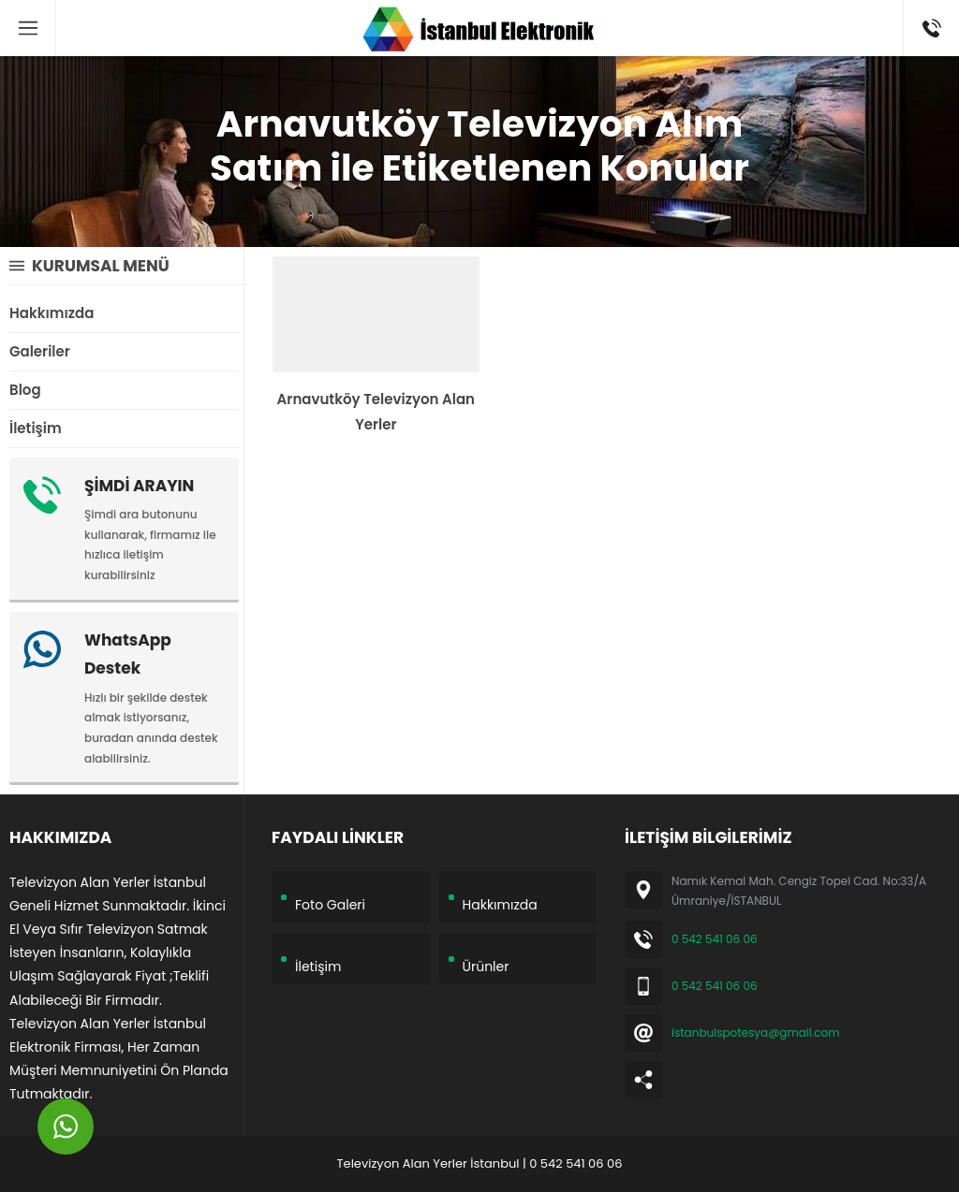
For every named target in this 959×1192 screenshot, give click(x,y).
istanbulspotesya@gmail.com (755, 1032)
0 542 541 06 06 (714, 939)
